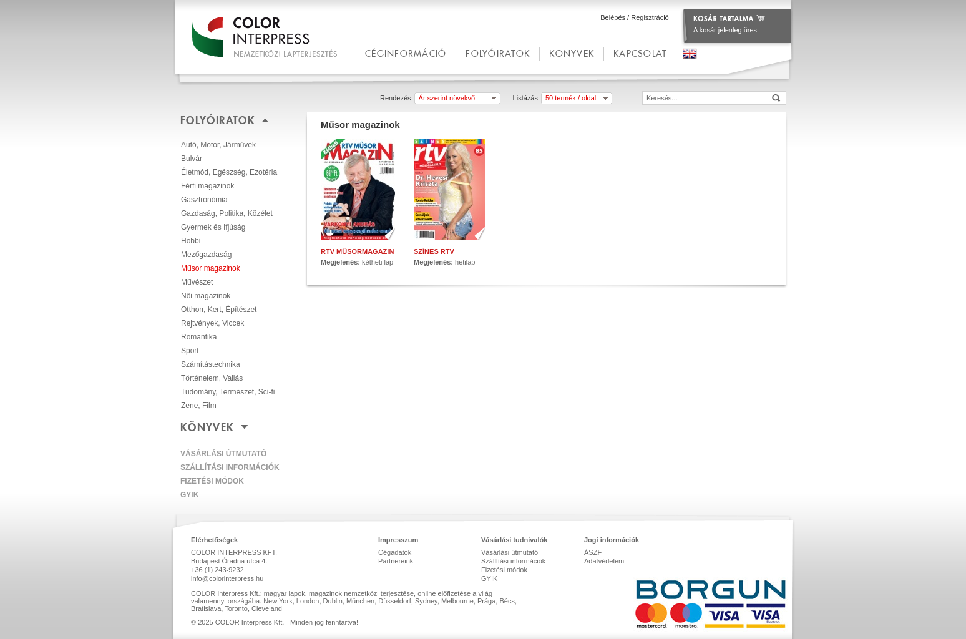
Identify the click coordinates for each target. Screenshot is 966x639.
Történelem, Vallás (212, 378)
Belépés (612, 17)
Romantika (199, 337)
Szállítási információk (230, 467)
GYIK (189, 494)
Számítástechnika (210, 364)
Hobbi (190, 241)
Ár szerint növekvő (447, 98)
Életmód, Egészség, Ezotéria (229, 172)
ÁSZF (593, 552)
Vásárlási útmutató (223, 453)
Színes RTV (434, 251)
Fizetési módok (212, 481)
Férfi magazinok (207, 186)
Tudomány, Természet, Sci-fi (228, 392)
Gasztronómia (204, 199)
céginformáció (405, 53)
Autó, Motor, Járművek (218, 144)
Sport (190, 350)
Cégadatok (394, 552)
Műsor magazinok (210, 268)
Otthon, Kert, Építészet (218, 309)
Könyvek (571, 53)
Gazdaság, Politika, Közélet (227, 213)
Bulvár (191, 158)
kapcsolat (639, 53)
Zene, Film (199, 405)
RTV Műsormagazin (357, 251)
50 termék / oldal (570, 98)
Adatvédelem (604, 561)
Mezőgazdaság (206, 254)
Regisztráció (650, 17)
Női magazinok (205, 295)
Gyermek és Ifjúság (213, 227)
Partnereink (395, 561)
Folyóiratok (498, 53)
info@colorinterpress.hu (227, 578)
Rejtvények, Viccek (212, 323)
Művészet (197, 282)
